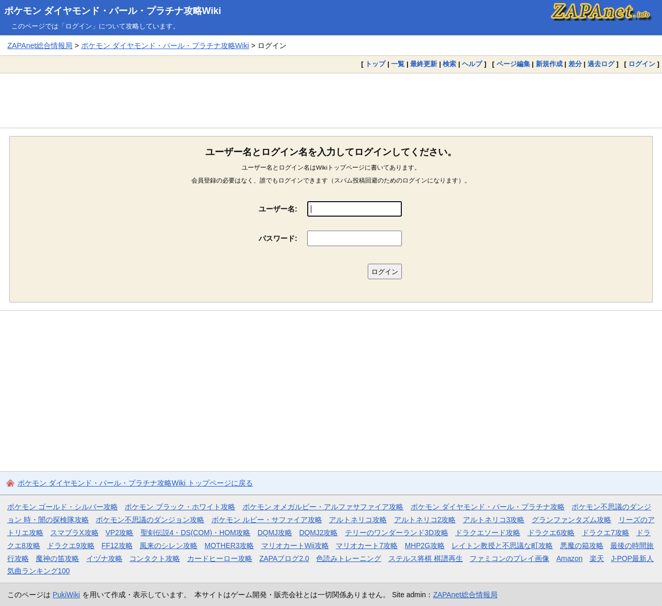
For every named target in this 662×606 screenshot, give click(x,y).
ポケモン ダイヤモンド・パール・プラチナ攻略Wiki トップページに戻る (135, 483)
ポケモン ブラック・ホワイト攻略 (180, 507)
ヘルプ (472, 64)
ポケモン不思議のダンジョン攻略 (150, 520)
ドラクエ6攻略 (551, 532)
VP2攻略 (119, 532)
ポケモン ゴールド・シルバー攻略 (62, 507)
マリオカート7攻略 (367, 545)
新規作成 (549, 64)
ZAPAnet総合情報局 (39, 45)
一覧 (397, 64)
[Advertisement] (331, 100)
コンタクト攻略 (154, 558)
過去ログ (601, 64)
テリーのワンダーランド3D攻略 (396, 532)
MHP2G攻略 (425, 545)
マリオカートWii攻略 (295, 545)
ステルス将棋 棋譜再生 (425, 558)
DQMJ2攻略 (318, 532)
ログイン (641, 64)
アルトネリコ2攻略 (425, 520)
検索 (449, 64)
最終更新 (423, 64)
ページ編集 (513, 64)
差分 (575, 64)
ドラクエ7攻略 (605, 532)
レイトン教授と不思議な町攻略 (502, 545)
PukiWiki (66, 594)
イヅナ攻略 (104, 558)
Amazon (569, 558)
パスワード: (278, 238)
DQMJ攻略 (275, 532)
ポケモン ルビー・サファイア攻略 (267, 520)
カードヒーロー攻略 (219, 558)
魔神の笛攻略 (57, 558)
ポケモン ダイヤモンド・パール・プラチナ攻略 (488, 507)
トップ (375, 64)
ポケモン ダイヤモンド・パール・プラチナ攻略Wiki (112, 11)
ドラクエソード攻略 (487, 532)
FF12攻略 (116, 545)
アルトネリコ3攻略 (494, 520)
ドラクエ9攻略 (71, 545)
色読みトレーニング (348, 558)
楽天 (597, 558)
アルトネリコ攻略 (358, 520)
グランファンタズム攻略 (571, 520)
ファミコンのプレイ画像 (509, 558)
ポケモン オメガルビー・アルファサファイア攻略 (323, 507)
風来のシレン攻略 (169, 545)
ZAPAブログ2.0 (284, 558)
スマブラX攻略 (74, 532)
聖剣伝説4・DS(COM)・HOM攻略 (196, 532)
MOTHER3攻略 (229, 545)
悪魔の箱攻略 (582, 545)
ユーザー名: (278, 209)
